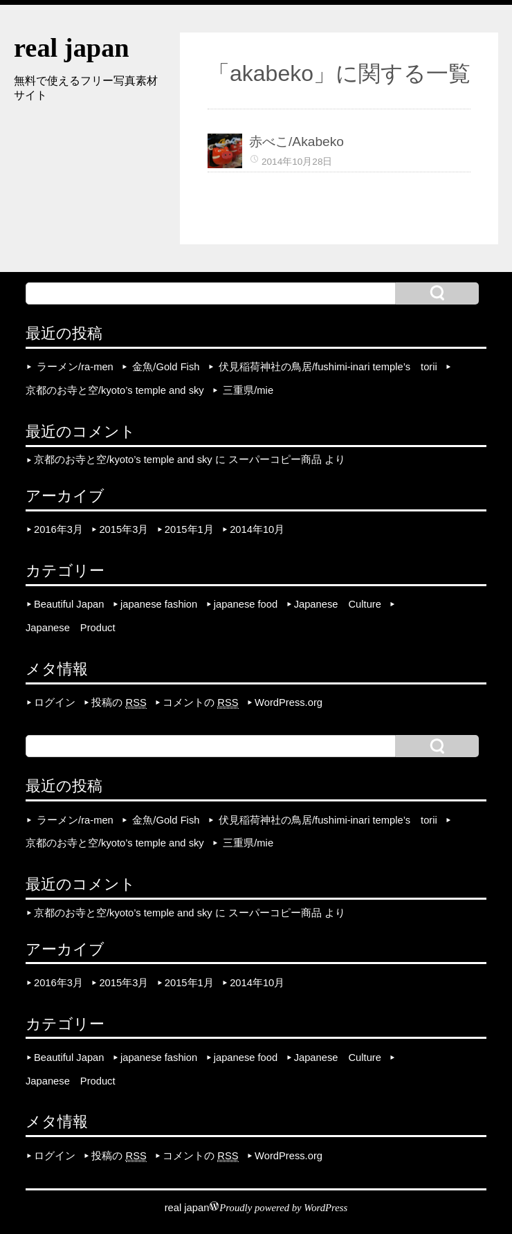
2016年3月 (58, 529)
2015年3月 (123, 529)
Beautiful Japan (69, 604)
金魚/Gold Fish (165, 366)
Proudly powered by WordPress (283, 1207)
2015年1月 (189, 529)
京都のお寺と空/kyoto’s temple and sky (115, 390)
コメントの (200, 703)
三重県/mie (248, 390)
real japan (71, 47)
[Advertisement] (83, 183)
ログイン (54, 702)
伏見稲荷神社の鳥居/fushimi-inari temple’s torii (328, 366)
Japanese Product (71, 627)
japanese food (245, 604)
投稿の (118, 703)
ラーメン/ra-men (75, 366)
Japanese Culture (337, 604)
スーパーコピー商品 (275, 460)
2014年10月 (257, 529)
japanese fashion (158, 604)
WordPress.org (288, 702)
